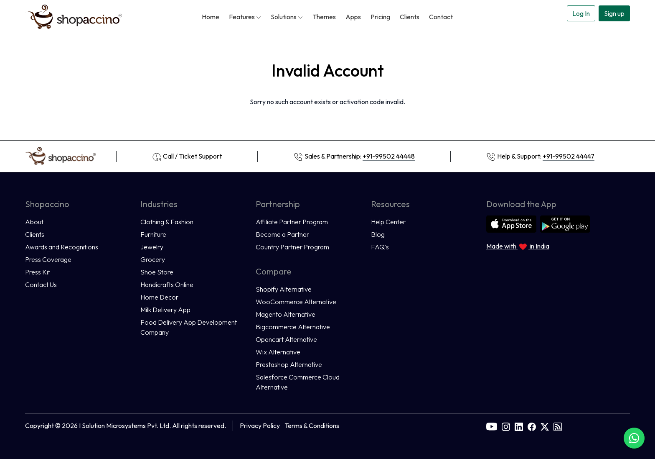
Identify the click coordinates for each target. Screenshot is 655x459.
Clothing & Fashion (166, 222)
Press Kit (37, 272)
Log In (581, 13)
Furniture (153, 234)
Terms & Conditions (311, 425)
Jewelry (151, 247)
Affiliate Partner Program (292, 222)
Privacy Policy (260, 425)
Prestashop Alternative (289, 364)
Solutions (287, 17)
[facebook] (532, 425)
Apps (353, 17)
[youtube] (491, 425)
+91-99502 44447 (568, 156)
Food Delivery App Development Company (188, 327)
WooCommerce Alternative (296, 301)
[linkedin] (519, 425)
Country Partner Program (292, 247)
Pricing (380, 17)
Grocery (152, 259)
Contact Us (41, 284)
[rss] (557, 425)
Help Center (388, 222)
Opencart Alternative (286, 339)
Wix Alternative (278, 352)
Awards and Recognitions (61, 247)
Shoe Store (156, 272)
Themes (324, 17)
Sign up (614, 13)
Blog (378, 234)
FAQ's (380, 247)
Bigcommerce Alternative (293, 327)
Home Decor (159, 297)
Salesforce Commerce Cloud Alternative (298, 382)
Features (245, 17)
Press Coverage (48, 259)
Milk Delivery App (165, 309)
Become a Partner (282, 234)
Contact (441, 17)
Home (210, 17)
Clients (409, 17)
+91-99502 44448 (389, 156)
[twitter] (545, 425)
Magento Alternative (285, 314)
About (34, 222)
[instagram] (506, 425)
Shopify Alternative (284, 289)
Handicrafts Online (166, 284)
